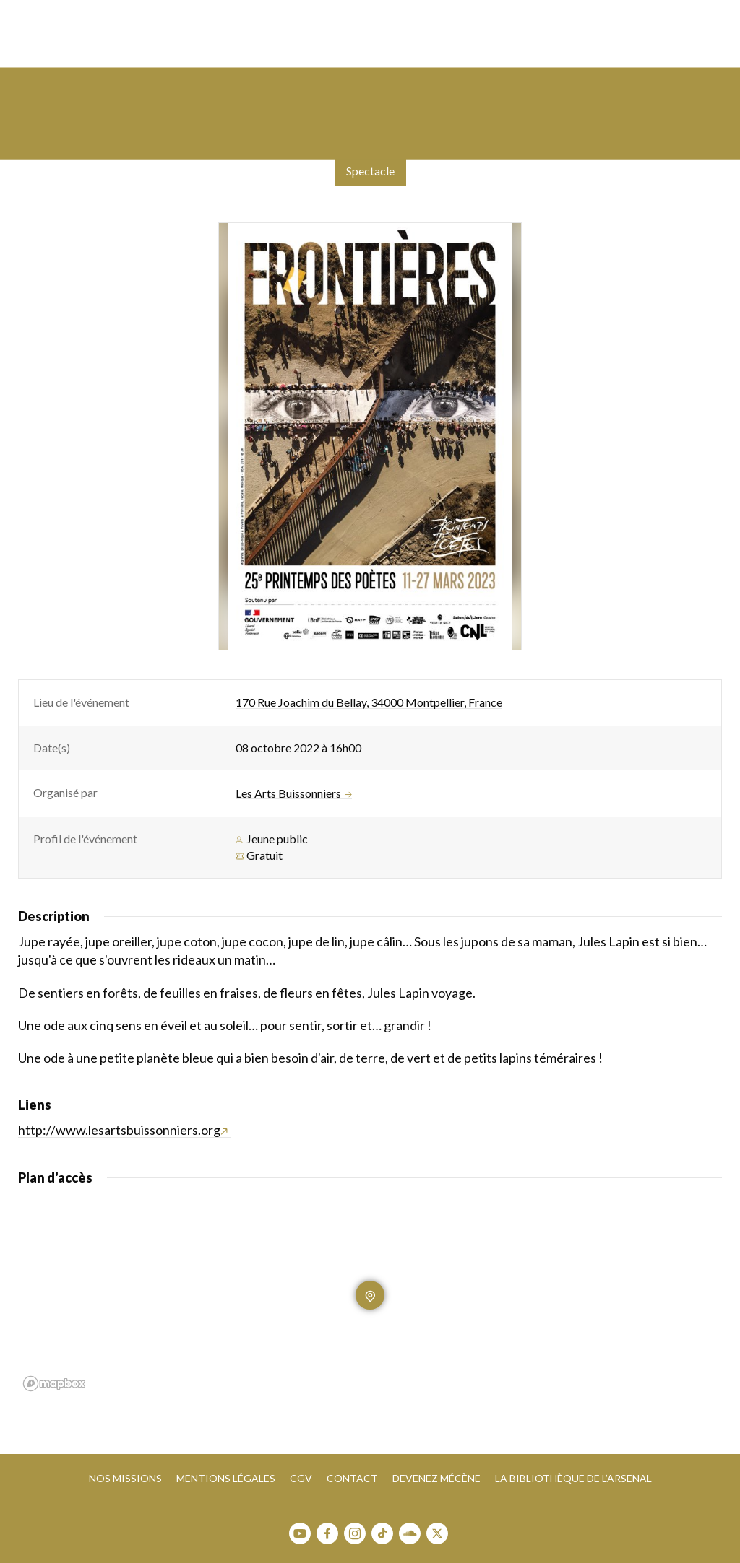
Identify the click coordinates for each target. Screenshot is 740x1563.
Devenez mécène (436, 1478)
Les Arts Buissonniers (294, 793)
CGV (301, 1478)
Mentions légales (225, 1478)
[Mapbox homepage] (54, 1383)
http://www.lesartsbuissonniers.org (123, 1130)
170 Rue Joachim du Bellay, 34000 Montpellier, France (369, 702)
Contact (352, 1478)
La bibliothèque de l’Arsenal (573, 1478)
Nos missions (125, 1478)
